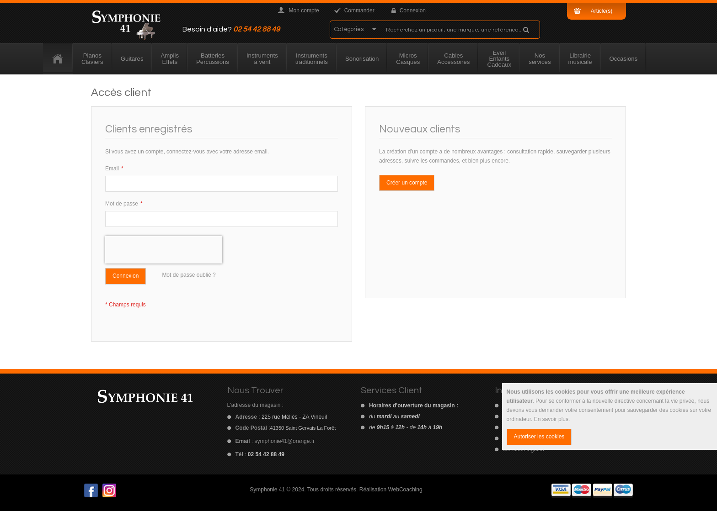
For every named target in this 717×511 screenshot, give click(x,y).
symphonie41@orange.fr (285, 441)
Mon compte (304, 10)
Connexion (413, 10)
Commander (359, 10)
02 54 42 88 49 (256, 29)
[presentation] (163, 249)
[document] (609, 416)
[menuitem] (58, 58)
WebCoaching (405, 489)
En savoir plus (551, 419)
